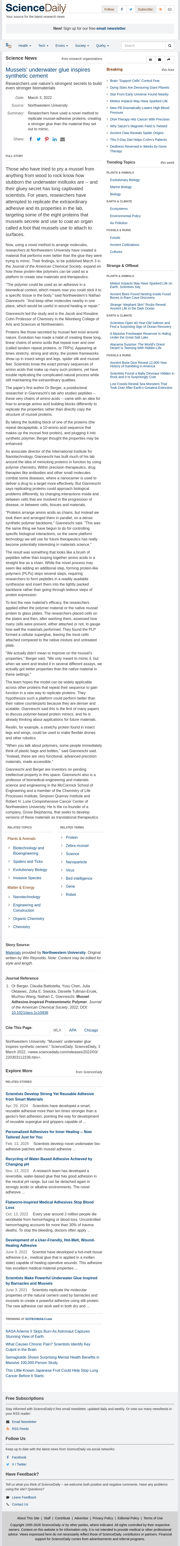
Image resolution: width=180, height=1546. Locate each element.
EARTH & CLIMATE (119, 201)
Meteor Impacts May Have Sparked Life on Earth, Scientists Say (141, 285)
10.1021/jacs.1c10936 (29, 1013)
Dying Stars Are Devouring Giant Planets (139, 87)
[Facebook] (31, 139)
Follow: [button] (109, 9)
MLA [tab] (57, 1030)
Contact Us (20, 1504)
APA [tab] (72, 1030)
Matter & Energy (21, 888)
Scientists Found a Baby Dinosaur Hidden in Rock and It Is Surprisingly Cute (142, 375)
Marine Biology (121, 187)
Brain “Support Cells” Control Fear (135, 81)
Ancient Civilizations (124, 245)
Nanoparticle (76, 862)
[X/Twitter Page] (131, 9)
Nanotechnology (26, 897)
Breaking (115, 69)
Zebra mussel (77, 846)
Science (72, 854)
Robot (71, 895)
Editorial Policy (128, 1518)
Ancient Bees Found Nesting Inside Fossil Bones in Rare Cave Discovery (140, 295)
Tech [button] (43, 45)
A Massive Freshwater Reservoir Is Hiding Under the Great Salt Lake (140, 335)
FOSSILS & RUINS (119, 230)
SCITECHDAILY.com (38, 1319)
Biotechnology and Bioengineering (28, 850)
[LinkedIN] (54, 139)
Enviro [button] (62, 45)
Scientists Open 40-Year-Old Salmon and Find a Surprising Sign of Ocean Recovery (140, 324)
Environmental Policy (125, 216)
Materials (13, 953)
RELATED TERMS (72, 827)
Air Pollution (119, 223)
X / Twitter (19, 1464)
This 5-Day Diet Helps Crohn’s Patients (138, 140)
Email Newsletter (24, 1422)
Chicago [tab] (91, 1030)
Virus (70, 870)
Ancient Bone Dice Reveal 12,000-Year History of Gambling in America (138, 364)
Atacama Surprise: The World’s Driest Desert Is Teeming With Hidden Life (137, 346)
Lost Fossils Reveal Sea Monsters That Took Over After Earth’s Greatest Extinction (141, 385)
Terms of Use (153, 1518)
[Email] (62, 139)
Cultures (116, 252)
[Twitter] (38, 139)
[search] (169, 46)
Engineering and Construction (27, 907)
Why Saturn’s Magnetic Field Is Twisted (138, 126)
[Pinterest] (46, 139)
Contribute (62, 1518)
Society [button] (82, 45)
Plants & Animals (22, 839)
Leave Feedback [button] (24, 1497)
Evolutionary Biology (30, 870)
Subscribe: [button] (146, 9)
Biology (115, 194)
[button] (151, 59)
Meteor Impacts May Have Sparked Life (139, 101)
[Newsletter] (169, 9)
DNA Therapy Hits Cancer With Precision (140, 119)
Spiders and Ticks (28, 862)
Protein (72, 837)
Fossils (115, 238)
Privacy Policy (103, 1518)
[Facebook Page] (122, 9)
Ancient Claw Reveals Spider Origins (137, 133)
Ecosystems (119, 209)
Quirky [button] (102, 45)
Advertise (81, 1518)
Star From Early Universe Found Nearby (139, 94)
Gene (70, 886)
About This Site (28, 1518)
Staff (47, 1518)
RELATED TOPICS (20, 827)
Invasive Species (27, 878)
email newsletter (111, 28)
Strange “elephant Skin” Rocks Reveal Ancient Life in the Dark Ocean (138, 306)
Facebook (19, 1457)
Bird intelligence (79, 878)
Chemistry (21, 927)
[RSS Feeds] (160, 9)
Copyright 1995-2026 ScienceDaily (35, 1525)
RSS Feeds (20, 1429)
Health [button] (25, 45)
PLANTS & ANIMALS (120, 172)
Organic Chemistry (28, 919)
